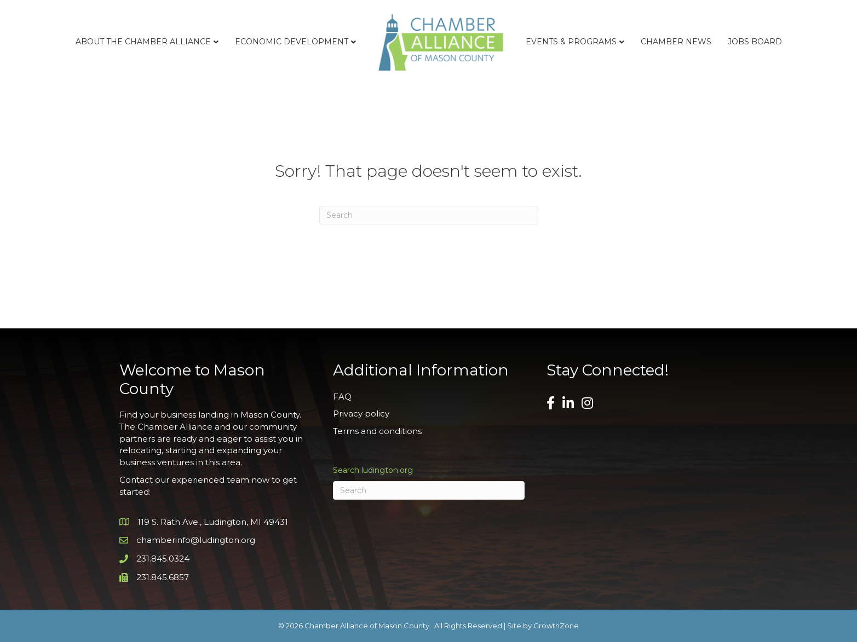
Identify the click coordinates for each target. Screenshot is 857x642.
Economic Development (291, 42)
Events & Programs (571, 42)
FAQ (342, 396)
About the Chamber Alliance (143, 42)
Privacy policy (361, 413)
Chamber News (676, 42)
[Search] (428, 215)
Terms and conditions (377, 431)
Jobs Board (755, 42)
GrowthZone (556, 625)
